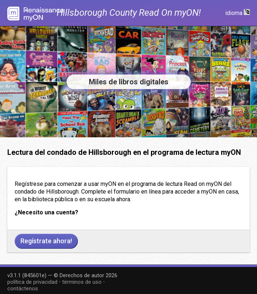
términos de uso (82, 282)
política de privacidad (32, 282)
